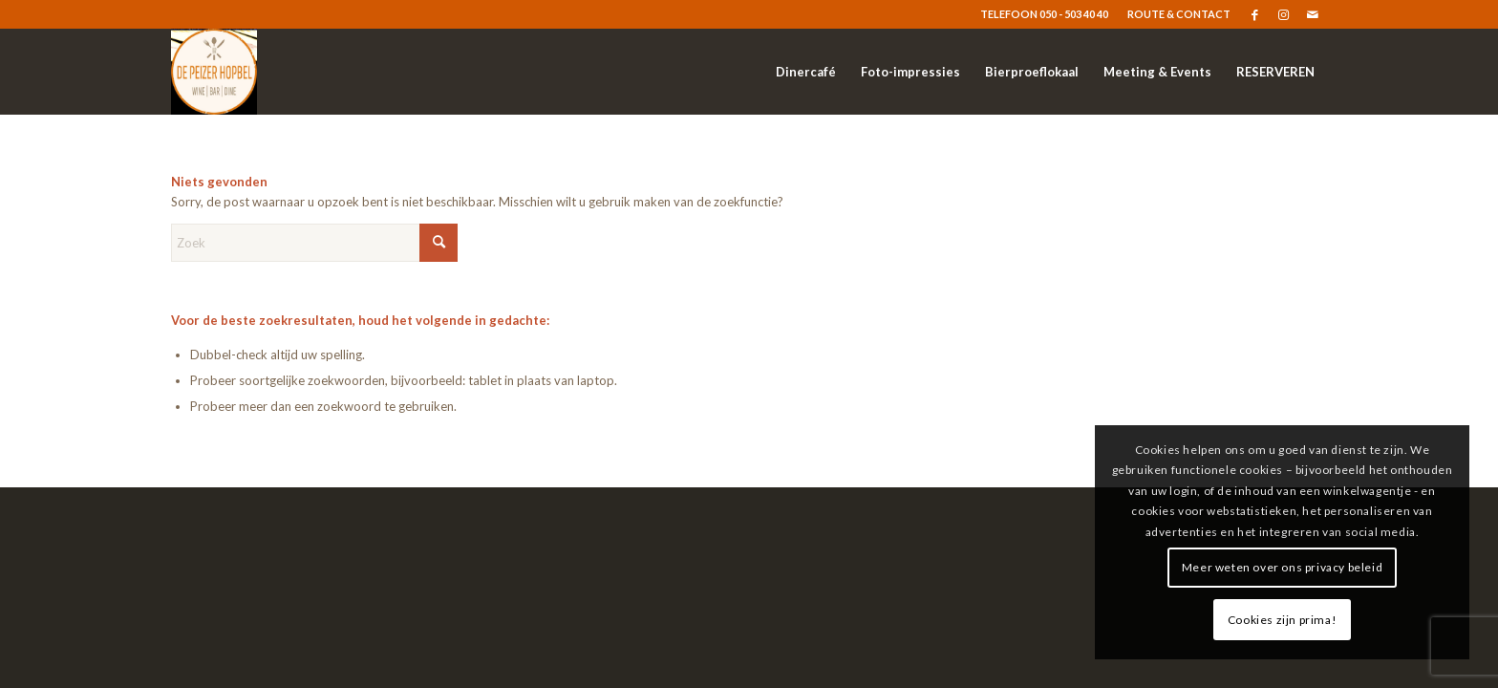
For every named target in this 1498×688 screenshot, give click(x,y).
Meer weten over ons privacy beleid (1282, 567)
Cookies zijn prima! (1282, 620)
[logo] (214, 72)
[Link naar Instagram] (1283, 14)
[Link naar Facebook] (1255, 14)
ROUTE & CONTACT (1178, 14)
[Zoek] (314, 243)
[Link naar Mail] (1312, 14)
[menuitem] (1174, 14)
